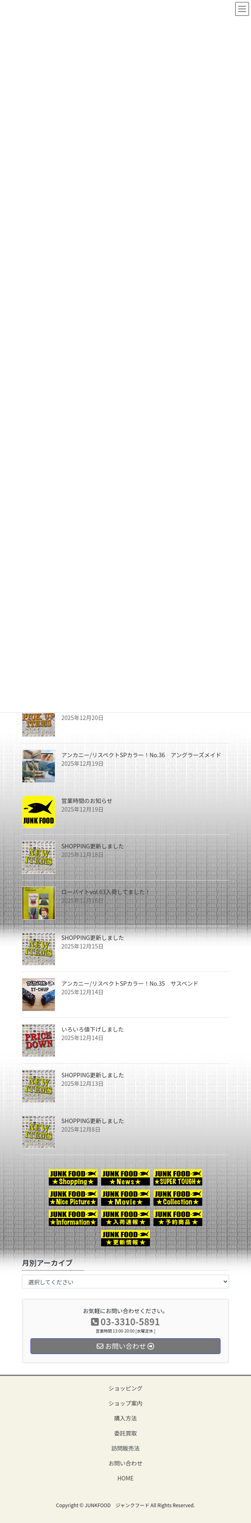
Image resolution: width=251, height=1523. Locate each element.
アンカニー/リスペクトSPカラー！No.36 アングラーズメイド (141, 755)
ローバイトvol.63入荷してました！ (106, 892)
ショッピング (125, 1388)
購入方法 (125, 1418)
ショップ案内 (125, 1403)
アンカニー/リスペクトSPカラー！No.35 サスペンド (130, 983)
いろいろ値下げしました (92, 1029)
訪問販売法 (125, 1448)
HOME (125, 1478)
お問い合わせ (125, 1463)
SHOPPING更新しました (92, 846)
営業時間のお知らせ (87, 801)
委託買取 (125, 1433)
